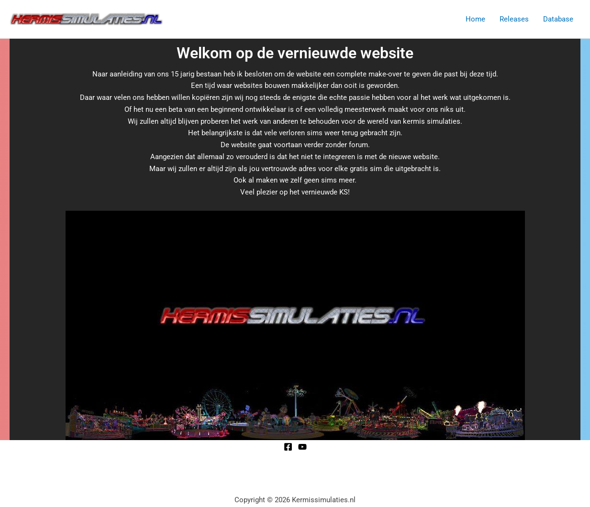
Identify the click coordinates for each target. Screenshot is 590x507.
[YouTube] (302, 446)
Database (558, 19)
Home (475, 19)
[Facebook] (288, 446)
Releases (514, 19)
